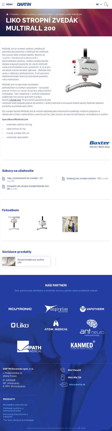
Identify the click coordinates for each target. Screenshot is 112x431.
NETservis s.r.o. (71, 428)
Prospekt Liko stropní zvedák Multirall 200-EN (28, 187)
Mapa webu (32, 428)
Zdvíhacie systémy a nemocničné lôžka (13, 409)
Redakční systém (44, 428)
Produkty (15, 14)
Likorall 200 (15, 100)
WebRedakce (58, 428)
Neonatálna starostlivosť (15, 405)
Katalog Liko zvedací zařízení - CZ (87, 178)
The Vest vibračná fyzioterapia (18, 420)
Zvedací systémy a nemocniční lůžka (36, 14)
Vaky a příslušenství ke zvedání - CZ (25, 179)
